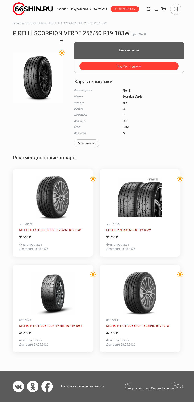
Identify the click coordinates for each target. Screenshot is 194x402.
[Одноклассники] (34, 386)
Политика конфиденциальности (83, 386)
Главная (18, 23)
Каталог (31, 23)
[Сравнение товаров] (156, 9)
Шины (43, 23)
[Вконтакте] (20, 386)
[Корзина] (164, 9)
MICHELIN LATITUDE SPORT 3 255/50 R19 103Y (50, 230)
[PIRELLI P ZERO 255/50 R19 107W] (140, 197)
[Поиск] (148, 9)
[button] (80, 9)
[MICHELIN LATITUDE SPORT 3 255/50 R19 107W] (140, 293)
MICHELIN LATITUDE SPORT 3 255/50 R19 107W (137, 325)
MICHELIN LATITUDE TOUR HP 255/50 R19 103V (50, 325)
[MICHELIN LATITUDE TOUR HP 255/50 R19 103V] (52, 293)
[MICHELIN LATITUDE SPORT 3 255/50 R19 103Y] (52, 197)
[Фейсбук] (48, 386)
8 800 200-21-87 (124, 9)
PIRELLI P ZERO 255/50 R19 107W (128, 230)
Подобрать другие (129, 66)
